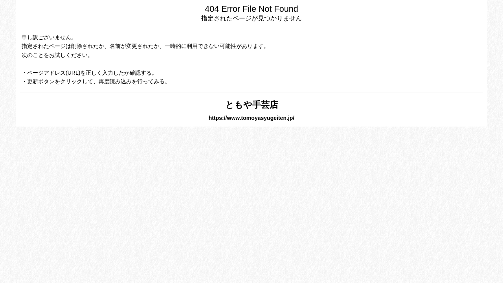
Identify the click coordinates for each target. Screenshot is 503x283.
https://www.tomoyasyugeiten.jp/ (252, 118)
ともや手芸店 (251, 105)
